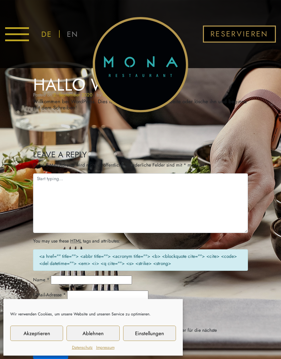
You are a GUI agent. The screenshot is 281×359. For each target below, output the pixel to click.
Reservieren (239, 34)
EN (72, 34)
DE (46, 34)
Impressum (105, 347)
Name (41, 280)
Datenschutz (82, 347)
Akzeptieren (37, 333)
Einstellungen (149, 333)
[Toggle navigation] (17, 34)
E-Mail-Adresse (49, 295)
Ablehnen (93, 333)
